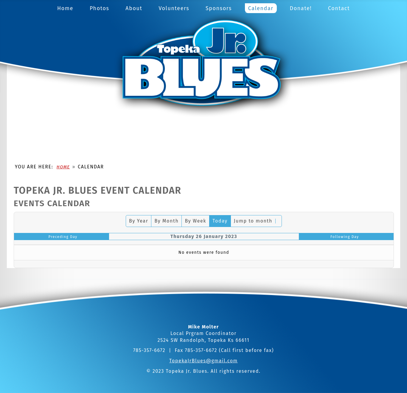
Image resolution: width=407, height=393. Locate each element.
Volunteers (174, 8)
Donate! (301, 8)
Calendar (261, 8)
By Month (166, 221)
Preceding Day (63, 237)
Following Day (344, 237)
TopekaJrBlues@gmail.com (203, 361)
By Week (195, 221)
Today (220, 221)
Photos (99, 8)
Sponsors (219, 8)
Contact (339, 8)
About (133, 8)
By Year (138, 221)
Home (65, 8)
